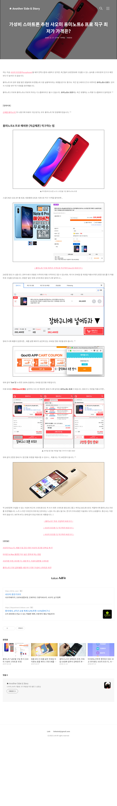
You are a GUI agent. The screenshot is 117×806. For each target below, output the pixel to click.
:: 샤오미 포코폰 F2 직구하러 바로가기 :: (58, 534)
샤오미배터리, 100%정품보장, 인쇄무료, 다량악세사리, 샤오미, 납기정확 (33, 629)
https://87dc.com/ (12, 623)
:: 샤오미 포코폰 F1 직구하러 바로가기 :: (58, 527)
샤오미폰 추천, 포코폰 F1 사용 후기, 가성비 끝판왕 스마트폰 (26, 561)
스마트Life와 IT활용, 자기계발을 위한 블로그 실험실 (24, 718)
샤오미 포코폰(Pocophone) (21, 72)
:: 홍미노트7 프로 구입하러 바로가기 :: (58, 521)
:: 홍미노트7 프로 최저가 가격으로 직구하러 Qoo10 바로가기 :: (58, 268)
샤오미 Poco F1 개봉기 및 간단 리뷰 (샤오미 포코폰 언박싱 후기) (28, 547)
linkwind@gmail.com (61, 763)
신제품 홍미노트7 (9, 112)
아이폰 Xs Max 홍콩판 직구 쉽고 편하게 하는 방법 (22, 554)
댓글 (5, 707)
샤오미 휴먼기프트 (13, 626)
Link (48, 763)
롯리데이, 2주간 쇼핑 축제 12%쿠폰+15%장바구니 (27, 642)
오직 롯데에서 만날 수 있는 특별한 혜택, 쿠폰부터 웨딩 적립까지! (30, 645)
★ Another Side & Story (20, 8)
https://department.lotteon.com (17, 639)
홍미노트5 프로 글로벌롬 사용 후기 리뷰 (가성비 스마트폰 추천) (27, 567)
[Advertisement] (58, 601)
